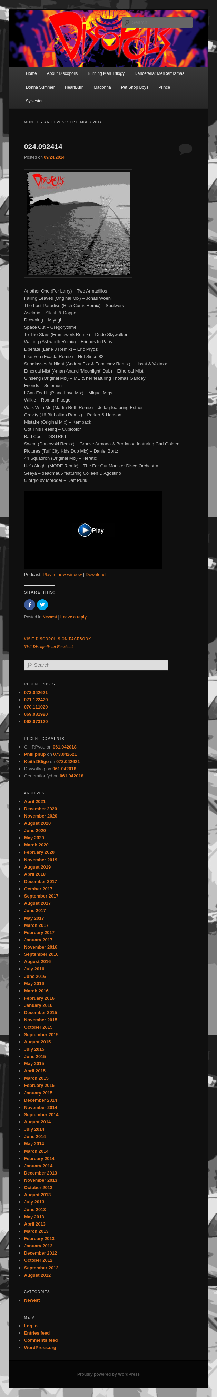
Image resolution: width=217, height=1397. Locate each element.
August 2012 (37, 1275)
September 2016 (41, 954)
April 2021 (35, 801)
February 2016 (39, 998)
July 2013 (34, 1202)
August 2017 (37, 903)
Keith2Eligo (36, 761)
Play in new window (62, 574)
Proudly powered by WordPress (108, 1374)
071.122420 (36, 699)
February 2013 (39, 1238)
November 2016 (40, 947)
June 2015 (35, 1056)
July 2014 (34, 1129)
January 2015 (38, 1093)
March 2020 (36, 845)
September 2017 (41, 896)
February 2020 (39, 852)
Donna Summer (40, 87)
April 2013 (35, 1224)
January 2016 (38, 1005)
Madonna (102, 87)
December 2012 (40, 1253)
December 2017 (40, 881)
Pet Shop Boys (134, 87)
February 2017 (39, 932)
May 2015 (34, 1063)
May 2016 (34, 983)
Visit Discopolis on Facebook (57, 639)
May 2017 (34, 918)
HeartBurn (74, 87)
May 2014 (34, 1143)
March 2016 (36, 990)
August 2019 (37, 867)
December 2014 (40, 1100)
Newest (49, 617)
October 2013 (38, 1187)
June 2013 (35, 1209)
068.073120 (36, 721)
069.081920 (36, 714)
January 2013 (38, 1245)
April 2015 (35, 1070)
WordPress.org (40, 1347)
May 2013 (34, 1216)
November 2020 (40, 816)
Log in (31, 1325)
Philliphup (35, 754)
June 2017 (35, 910)
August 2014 (37, 1121)
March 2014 (36, 1151)
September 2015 (41, 1034)
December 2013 (40, 1173)
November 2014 (40, 1107)
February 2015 (39, 1085)
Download (96, 574)
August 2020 (37, 823)
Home (31, 73)
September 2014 (41, 1114)
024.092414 (43, 146)
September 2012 (41, 1267)
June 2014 (35, 1136)
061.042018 (65, 747)
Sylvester (34, 101)
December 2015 (40, 1012)
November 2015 (40, 1019)
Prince (164, 87)
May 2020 (34, 837)
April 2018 (35, 874)
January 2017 (38, 939)
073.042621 (36, 692)
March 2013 (36, 1231)
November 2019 (40, 859)
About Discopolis (62, 73)
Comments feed (41, 1340)
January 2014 (38, 1165)
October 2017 (38, 888)
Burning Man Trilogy (106, 73)
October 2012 (38, 1260)
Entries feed (37, 1333)
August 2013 (37, 1194)
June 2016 (35, 976)
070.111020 (36, 707)
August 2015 (37, 1041)
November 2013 (40, 1180)
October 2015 (38, 1027)
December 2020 (40, 808)
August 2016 (37, 961)
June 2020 (35, 830)
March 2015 (36, 1078)
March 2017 (36, 925)
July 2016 (34, 968)
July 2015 (34, 1049)
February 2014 (39, 1158)
